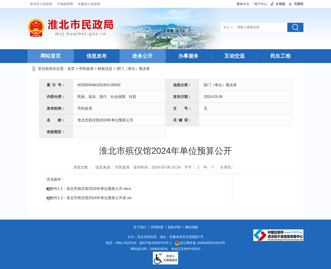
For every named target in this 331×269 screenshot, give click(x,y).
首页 (71, 69)
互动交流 (234, 56)
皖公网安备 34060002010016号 (200, 243)
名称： (56, 120)
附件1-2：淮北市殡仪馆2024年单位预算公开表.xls (91, 198)
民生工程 (280, 56)
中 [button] (205, 167)
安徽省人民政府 (89, 4)
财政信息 (105, 69)
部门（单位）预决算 (133, 69)
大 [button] (198, 167)
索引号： (56, 85)
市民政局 (86, 69)
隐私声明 (174, 227)
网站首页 (50, 56)
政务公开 (142, 56)
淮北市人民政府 (41, 4)
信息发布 (96, 56)
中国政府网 (65, 4)
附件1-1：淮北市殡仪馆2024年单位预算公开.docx (90, 189)
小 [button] (212, 167)
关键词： (182, 120)
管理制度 (157, 227)
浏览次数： (82, 167)
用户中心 (260, 4)
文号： (182, 108)
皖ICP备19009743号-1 (156, 243)
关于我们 (139, 227)
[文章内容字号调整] (200, 167)
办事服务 (188, 56)
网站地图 (191, 227)
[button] (278, 4)
